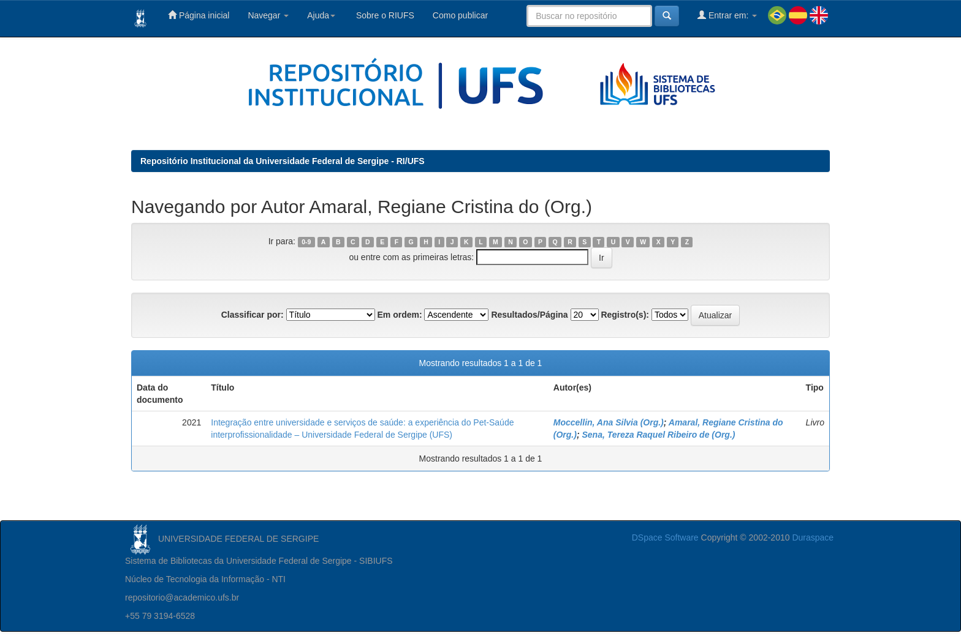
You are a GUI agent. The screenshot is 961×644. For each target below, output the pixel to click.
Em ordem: (399, 315)
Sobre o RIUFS (384, 15)
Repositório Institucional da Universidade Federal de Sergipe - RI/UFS (282, 161)
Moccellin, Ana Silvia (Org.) (608, 422)
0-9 (306, 241)
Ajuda (321, 15)
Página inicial (198, 15)
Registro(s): (625, 315)
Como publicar (460, 15)
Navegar (268, 15)
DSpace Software (665, 537)
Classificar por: (252, 315)
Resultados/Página (529, 315)
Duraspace (813, 537)
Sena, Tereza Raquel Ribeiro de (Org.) (658, 435)
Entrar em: (727, 15)
